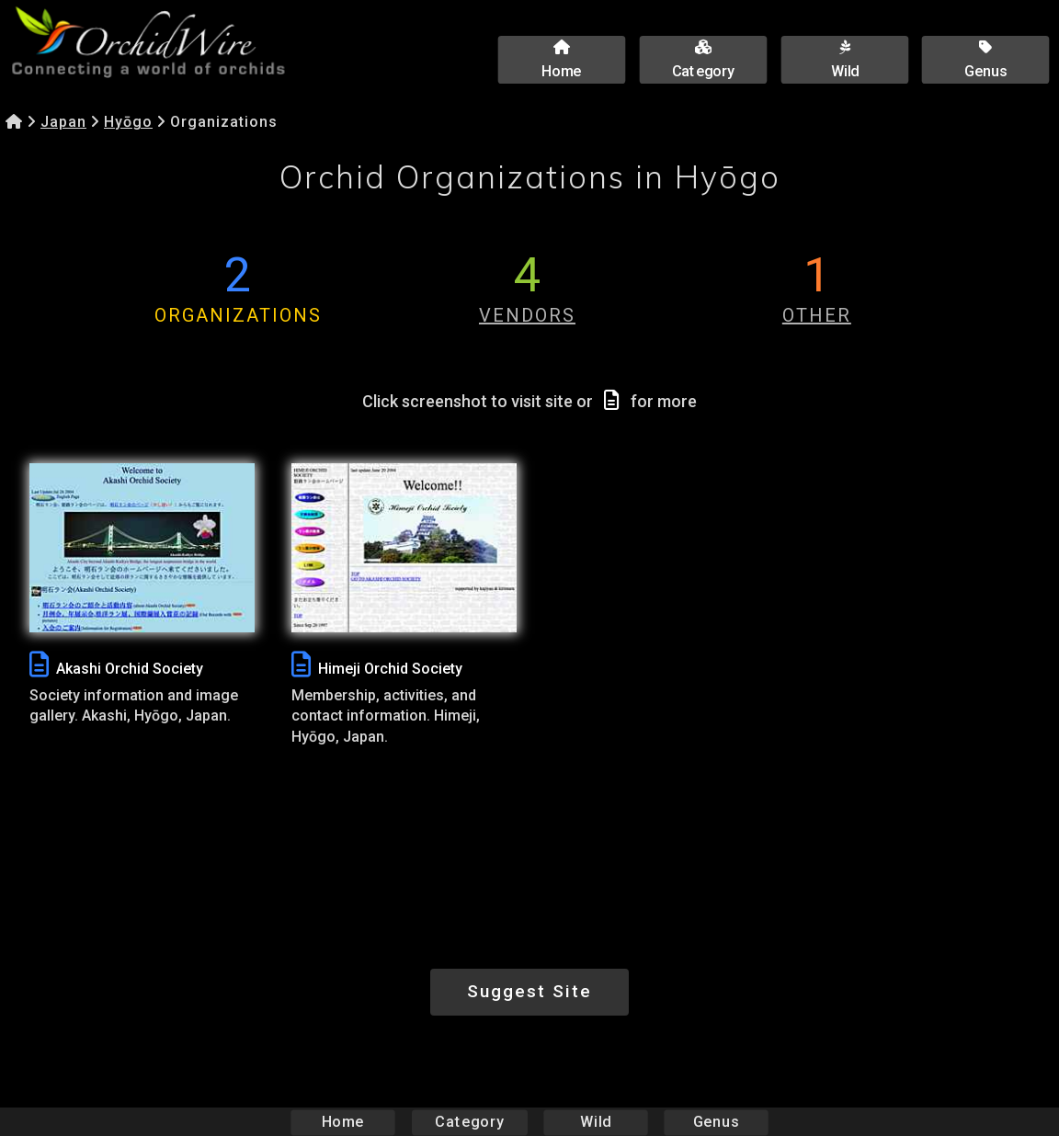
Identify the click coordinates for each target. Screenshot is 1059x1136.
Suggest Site (529, 991)
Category (470, 1121)
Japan (63, 122)
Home (343, 1121)
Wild (595, 1121)
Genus (715, 1121)
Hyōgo (128, 122)
